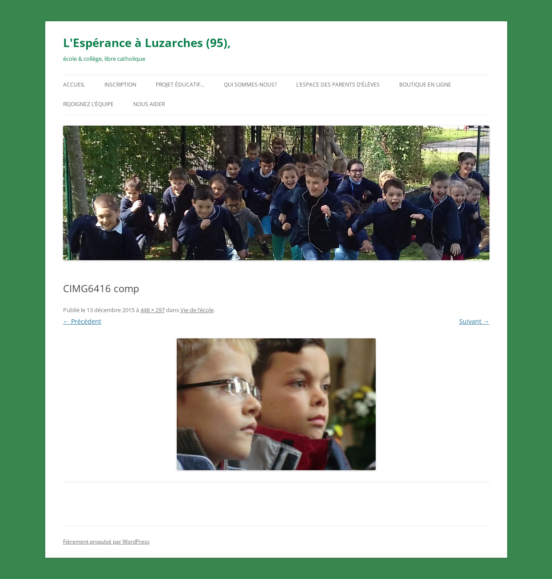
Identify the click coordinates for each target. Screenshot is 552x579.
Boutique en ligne (425, 84)
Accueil (74, 84)
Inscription (120, 84)
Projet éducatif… (180, 84)
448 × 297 (152, 310)
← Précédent (82, 321)
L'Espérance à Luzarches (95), (146, 43)
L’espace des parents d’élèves (338, 84)
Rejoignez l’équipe (88, 104)
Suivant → (474, 321)
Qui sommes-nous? (250, 84)
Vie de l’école (197, 310)
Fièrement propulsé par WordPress (106, 541)
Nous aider (149, 104)
